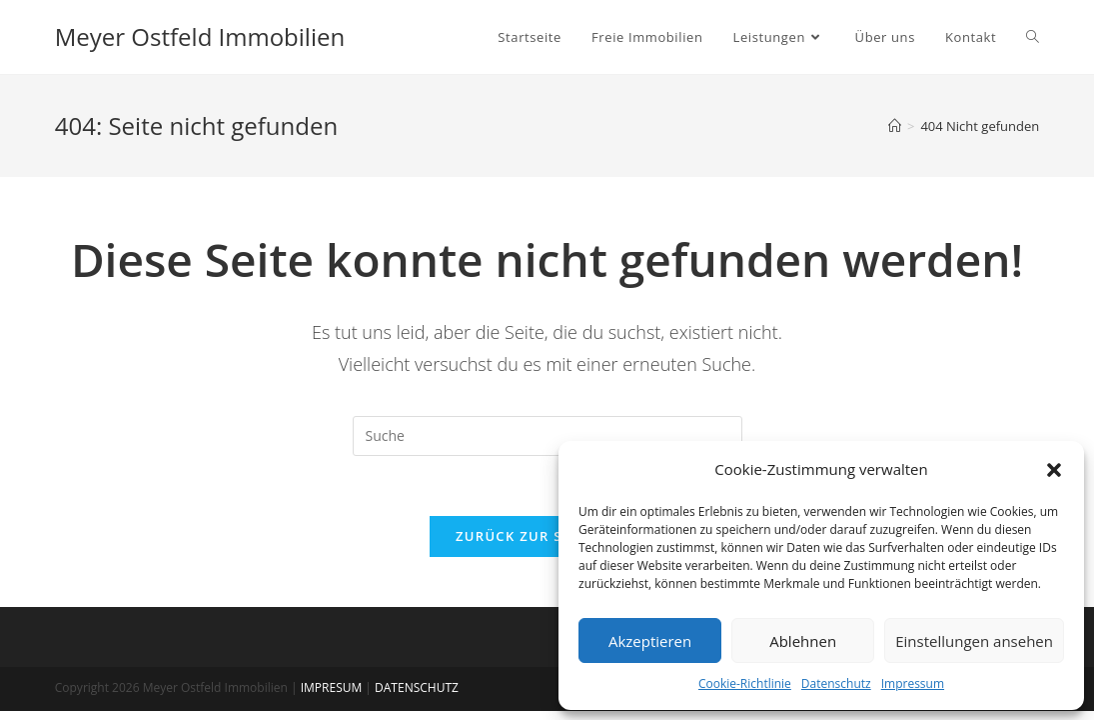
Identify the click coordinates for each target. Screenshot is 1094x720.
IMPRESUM (332, 687)
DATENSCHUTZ (417, 687)
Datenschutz (836, 683)
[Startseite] (894, 126)
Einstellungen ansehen (974, 641)
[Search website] (1032, 37)
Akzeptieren (649, 641)
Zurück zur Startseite (547, 536)
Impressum (912, 683)
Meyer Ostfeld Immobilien (200, 36)
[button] (1054, 470)
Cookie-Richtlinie (744, 683)
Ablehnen (802, 641)
